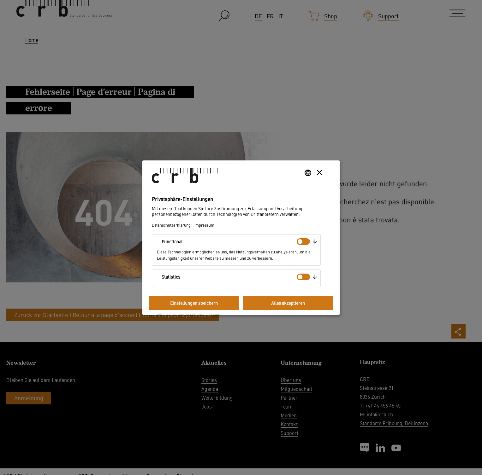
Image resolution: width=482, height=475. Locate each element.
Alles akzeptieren (288, 303)
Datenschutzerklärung (171, 225)
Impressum (204, 225)
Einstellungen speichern (194, 303)
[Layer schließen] (319, 172)
